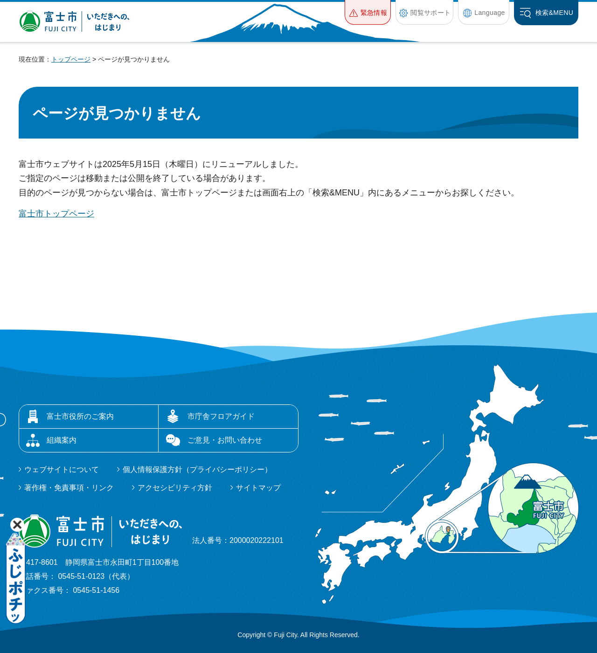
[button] (368, 12)
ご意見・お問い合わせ (224, 440)
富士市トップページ (56, 213)
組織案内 (61, 440)
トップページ (70, 59)
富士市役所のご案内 (80, 416)
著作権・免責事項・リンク (69, 488)
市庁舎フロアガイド (221, 416)
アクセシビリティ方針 (175, 488)
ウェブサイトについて (61, 469)
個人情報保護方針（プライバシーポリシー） (197, 469)
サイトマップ (258, 488)
